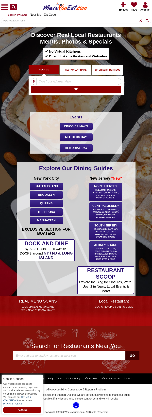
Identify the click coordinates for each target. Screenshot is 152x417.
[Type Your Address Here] (75, 81)
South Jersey (106, 231)
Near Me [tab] (44, 69)
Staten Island (46, 186)
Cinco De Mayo (76, 126)
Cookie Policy (73, 378)
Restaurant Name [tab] (75, 70)
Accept (22, 409)
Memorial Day (76, 148)
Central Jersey (106, 211)
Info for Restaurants (110, 378)
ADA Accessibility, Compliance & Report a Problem (76, 389)
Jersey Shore (106, 252)
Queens (46, 203)
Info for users (90, 378)
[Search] (76, 20)
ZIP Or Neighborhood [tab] (107, 70)
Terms (59, 378)
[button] (13, 7)
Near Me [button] (35, 14)
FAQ (50, 378)
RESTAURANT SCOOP (106, 280)
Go (132, 355)
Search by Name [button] (17, 14)
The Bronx (46, 212)
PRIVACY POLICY (12, 403)
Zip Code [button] (50, 14)
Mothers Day (76, 137)
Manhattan (46, 220)
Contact (128, 378)
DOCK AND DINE (46, 250)
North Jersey (106, 192)
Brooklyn (46, 194)
